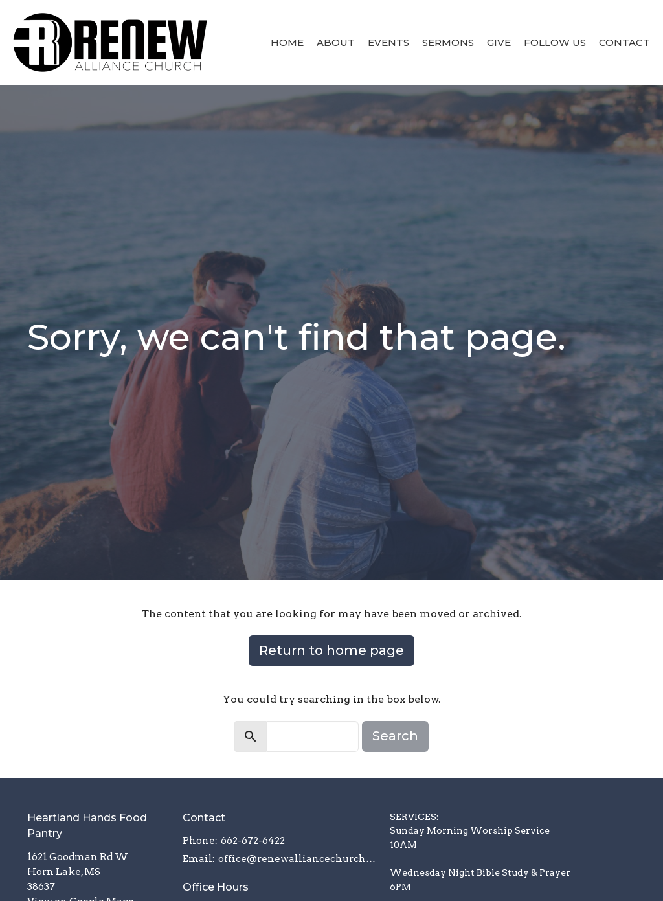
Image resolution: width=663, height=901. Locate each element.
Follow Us (555, 42)
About (336, 42)
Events (388, 42)
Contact (624, 42)
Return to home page (331, 650)
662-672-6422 (253, 841)
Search (395, 736)
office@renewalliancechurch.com (297, 859)
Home (287, 42)
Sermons (448, 42)
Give (499, 42)
